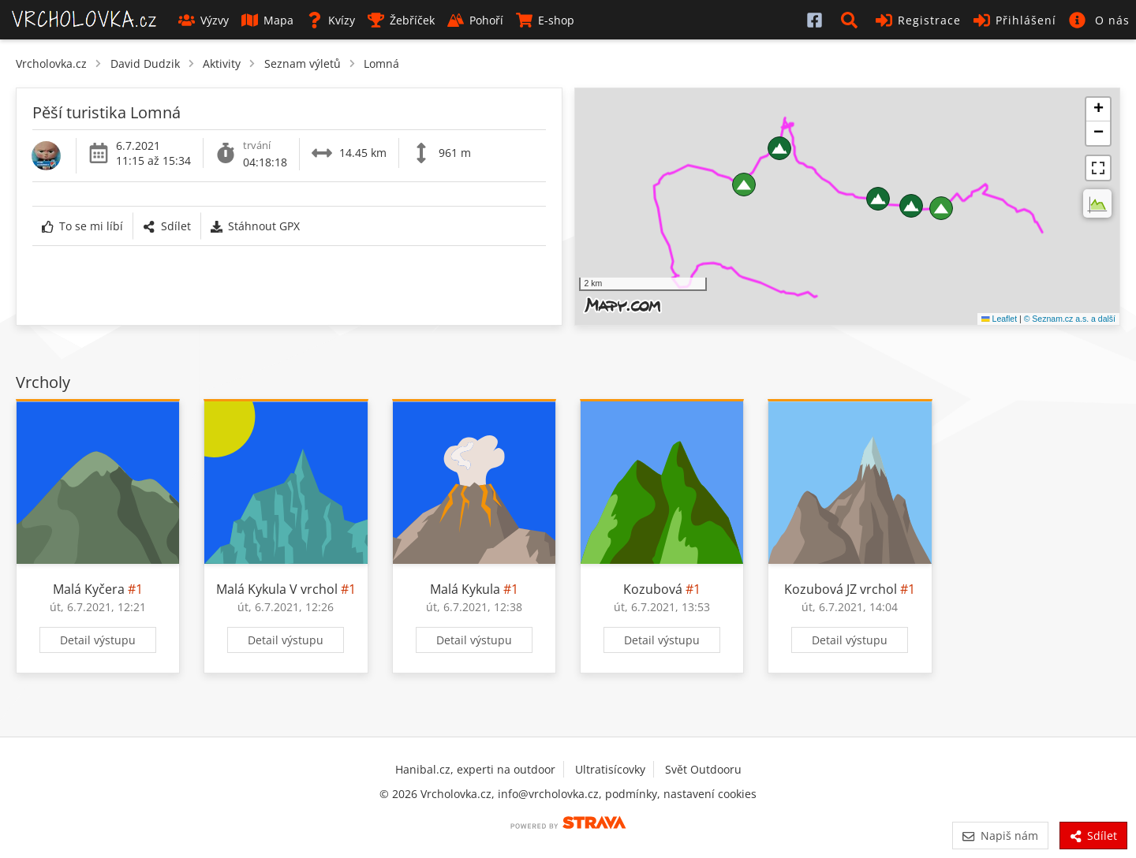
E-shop (545, 20)
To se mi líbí (82, 225)
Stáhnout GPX (255, 225)
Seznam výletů (302, 63)
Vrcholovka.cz (51, 63)
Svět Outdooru (703, 769)
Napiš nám (999, 835)
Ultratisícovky (610, 769)
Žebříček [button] (401, 20)
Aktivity (222, 63)
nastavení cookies (710, 793)
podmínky (631, 793)
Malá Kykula (465, 589)
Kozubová (652, 589)
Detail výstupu (98, 639)
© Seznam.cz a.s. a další (1069, 318)
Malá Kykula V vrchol (277, 589)
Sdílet (166, 225)
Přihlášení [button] (1014, 20)
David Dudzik (145, 63)
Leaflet (999, 318)
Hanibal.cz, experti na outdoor (475, 769)
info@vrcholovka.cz (548, 793)
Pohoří (475, 20)
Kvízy (330, 20)
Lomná (381, 63)
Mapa (267, 20)
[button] (852, 19)
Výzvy (203, 20)
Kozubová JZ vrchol (840, 589)
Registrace (918, 20)
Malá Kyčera (89, 589)
